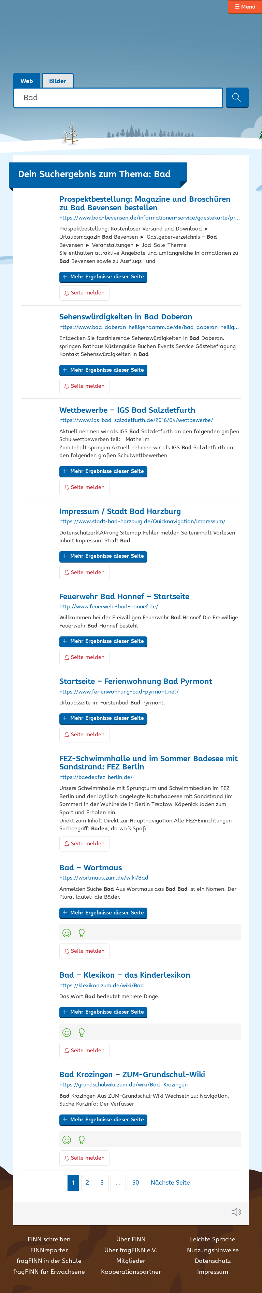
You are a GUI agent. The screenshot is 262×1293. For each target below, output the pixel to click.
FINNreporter (49, 1250)
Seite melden (84, 293)
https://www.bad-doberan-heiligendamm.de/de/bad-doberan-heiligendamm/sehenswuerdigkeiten (150, 328)
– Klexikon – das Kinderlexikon (124, 975)
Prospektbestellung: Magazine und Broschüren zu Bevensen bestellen (145, 204)
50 (138, 1183)
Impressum (212, 1272)
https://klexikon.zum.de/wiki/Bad (101, 986)
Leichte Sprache (212, 1239)
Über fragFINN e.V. (130, 1250)
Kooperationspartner (131, 1272)
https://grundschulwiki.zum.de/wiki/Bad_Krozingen (123, 1085)
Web (26, 81)
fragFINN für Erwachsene (49, 1272)
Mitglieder (130, 1261)
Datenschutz (213, 1261)
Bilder (58, 81)
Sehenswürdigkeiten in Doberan (125, 317)
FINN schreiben (49, 1239)
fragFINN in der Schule (49, 1261)
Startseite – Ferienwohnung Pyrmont (135, 682)
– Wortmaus (90, 868)
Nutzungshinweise (213, 1250)
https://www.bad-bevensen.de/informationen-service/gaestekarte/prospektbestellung (150, 218)
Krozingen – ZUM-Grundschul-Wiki (132, 1075)
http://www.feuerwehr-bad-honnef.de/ (108, 607)
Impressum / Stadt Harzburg (120, 512)
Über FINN (131, 1239)
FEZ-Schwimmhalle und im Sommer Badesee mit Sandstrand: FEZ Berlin (148, 763)
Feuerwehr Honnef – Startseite (124, 597)
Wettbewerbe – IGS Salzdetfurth (127, 411)
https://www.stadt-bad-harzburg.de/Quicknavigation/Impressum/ (142, 522)
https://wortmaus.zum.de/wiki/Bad (103, 878)
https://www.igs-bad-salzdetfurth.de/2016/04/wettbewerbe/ (136, 421)
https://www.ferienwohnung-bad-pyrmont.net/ (119, 692)
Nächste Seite (170, 1183)
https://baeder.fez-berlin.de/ (96, 778)
